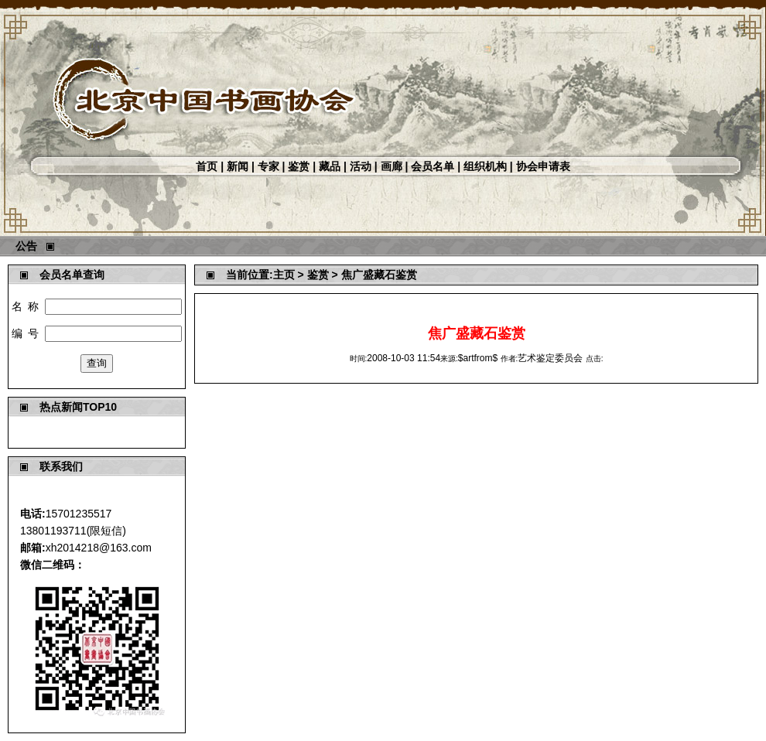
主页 (284, 274)
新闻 (237, 166)
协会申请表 (543, 166)
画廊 (391, 166)
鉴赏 (298, 166)
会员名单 (432, 166)
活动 (360, 166)
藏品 (329, 166)
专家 (268, 166)
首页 (206, 166)
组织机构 (485, 166)
